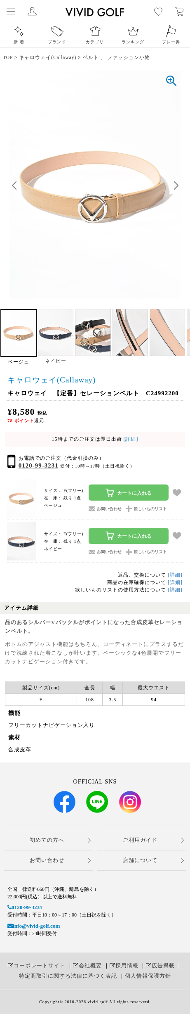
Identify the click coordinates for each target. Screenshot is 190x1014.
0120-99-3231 (39, 465)
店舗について (140, 860)
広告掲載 (160, 965)
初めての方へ (47, 840)
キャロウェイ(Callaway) (51, 379)
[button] (176, 186)
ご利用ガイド (140, 840)
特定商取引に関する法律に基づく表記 (68, 976)
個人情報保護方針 (148, 976)
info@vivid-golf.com (33, 926)
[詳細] (130, 439)
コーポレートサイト (37, 965)
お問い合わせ (47, 860)
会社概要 (87, 965)
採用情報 (124, 965)
